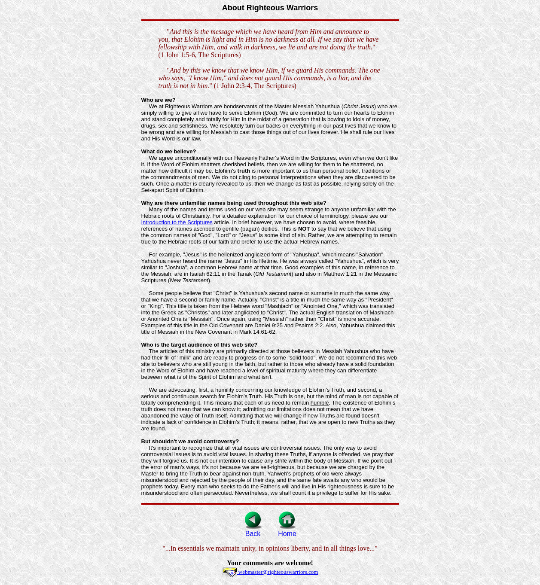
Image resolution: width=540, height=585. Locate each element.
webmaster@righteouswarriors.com (270, 572)
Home (287, 530)
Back (253, 530)
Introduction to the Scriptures (177, 222)
